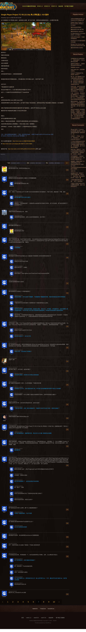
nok (4, 560)
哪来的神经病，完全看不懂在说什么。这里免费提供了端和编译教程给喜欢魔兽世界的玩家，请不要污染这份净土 (78, 104)
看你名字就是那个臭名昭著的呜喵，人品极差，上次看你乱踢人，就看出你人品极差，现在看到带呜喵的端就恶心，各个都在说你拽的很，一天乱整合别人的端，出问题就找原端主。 (78, 114)
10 (54, 603)
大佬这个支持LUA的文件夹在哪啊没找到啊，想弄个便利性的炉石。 (78, 185)
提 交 (67, 164)
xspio (12, 201)
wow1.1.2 (28, 619)
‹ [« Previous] (2, 603)
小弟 (4, 230)
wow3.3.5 (36, 619)
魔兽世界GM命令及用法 (77, 47)
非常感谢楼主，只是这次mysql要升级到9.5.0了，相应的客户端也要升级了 (77, 158)
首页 (22, 619)
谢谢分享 (73, 171)
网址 (47, 164)
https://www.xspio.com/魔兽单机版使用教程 (24, 141)
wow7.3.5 (43, 619)
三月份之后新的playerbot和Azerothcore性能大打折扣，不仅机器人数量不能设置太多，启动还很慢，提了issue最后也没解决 (78, 144)
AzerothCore (51, 610)
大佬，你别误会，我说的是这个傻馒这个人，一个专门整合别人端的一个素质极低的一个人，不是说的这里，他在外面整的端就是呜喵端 (78, 96)
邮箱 (28, 164)
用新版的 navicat (75, 67)
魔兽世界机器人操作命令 (77, 31)
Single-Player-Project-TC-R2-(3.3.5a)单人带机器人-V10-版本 (77, 24)
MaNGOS (35, 610)
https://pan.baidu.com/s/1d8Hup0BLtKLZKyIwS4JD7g (21, 149)
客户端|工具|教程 (60, 619)
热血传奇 (51, 619)
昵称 (8, 164)
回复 (67, 171)
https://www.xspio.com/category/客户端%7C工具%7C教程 (17, 143)
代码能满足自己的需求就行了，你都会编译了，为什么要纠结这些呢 (78, 60)
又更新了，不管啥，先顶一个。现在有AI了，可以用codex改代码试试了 (78, 138)
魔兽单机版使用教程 (76, 27)
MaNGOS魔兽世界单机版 (35, 622)
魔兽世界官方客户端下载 (77, 29)
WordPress (48, 624)
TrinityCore (43, 610)
